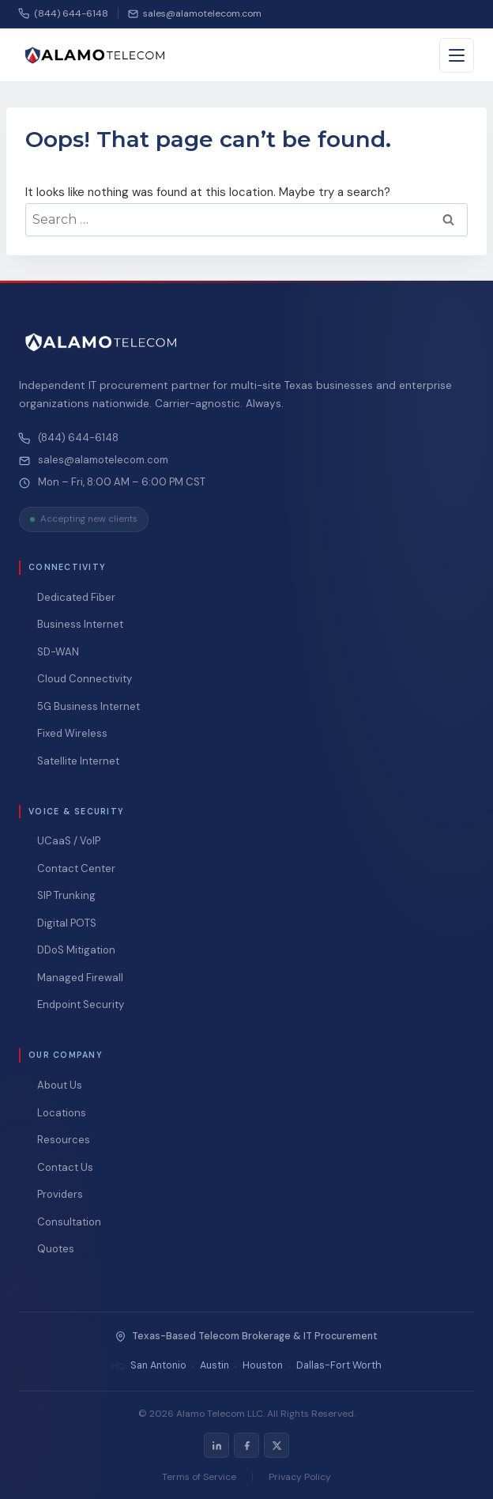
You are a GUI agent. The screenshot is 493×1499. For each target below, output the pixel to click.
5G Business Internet (88, 706)
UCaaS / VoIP (68, 841)
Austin (214, 1365)
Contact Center (76, 868)
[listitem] (216, 1445)
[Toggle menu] (456, 55)
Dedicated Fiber (76, 597)
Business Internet (80, 624)
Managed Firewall (80, 977)
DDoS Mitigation (76, 950)
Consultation (69, 1222)
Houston (263, 1365)
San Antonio (158, 1365)
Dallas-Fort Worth (339, 1365)
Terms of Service (199, 1477)
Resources (63, 1139)
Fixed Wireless (72, 733)
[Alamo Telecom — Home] (95, 55)
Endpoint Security (80, 1004)
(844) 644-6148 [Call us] (63, 13)
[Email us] (195, 13)
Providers (60, 1194)
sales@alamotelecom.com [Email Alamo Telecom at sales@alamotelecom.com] (103, 460)
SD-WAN (58, 652)
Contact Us (65, 1167)
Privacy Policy (300, 1477)
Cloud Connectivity (84, 678)
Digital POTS (66, 923)
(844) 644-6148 (78, 438)
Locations (61, 1113)
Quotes (55, 1248)
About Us (59, 1085)
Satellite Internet (78, 761)
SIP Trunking (66, 895)
